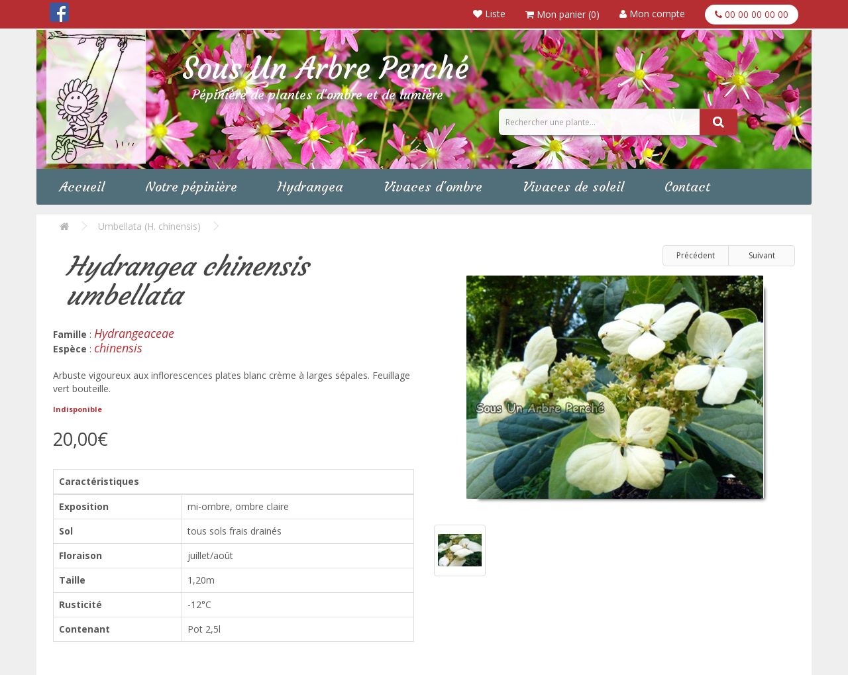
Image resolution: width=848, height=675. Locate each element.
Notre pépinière (191, 186)
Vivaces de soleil (573, 186)
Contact (687, 186)
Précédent (695, 255)
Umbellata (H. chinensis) (149, 226)
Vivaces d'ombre (433, 186)
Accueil (82, 186)
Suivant (762, 255)
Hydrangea (310, 186)
